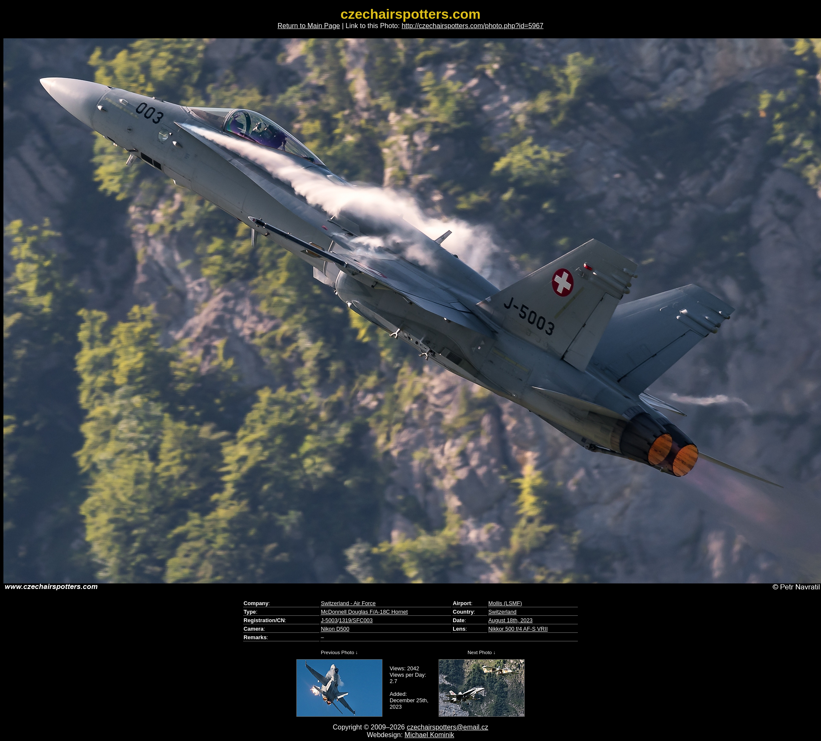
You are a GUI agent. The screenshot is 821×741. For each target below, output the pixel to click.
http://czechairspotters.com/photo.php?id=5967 (472, 25)
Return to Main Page (309, 25)
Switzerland (502, 612)
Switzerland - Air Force (348, 603)
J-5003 (329, 620)
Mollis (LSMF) (505, 603)
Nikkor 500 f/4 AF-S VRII (518, 629)
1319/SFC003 (356, 620)
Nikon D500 (335, 629)
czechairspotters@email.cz (447, 727)
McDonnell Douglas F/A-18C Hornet (364, 612)
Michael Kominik (429, 734)
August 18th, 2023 (510, 620)
